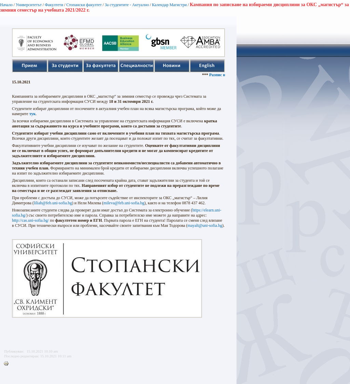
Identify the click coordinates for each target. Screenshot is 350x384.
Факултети (54, 4)
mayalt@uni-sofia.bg (205, 225)
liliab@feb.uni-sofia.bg (53, 203)
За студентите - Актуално (127, 4)
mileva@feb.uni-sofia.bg (124, 203)
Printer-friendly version (7, 364)
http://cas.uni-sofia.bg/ (30, 220)
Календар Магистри (169, 4)
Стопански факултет (84, 4)
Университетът (29, 4)
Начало (6, 4)
